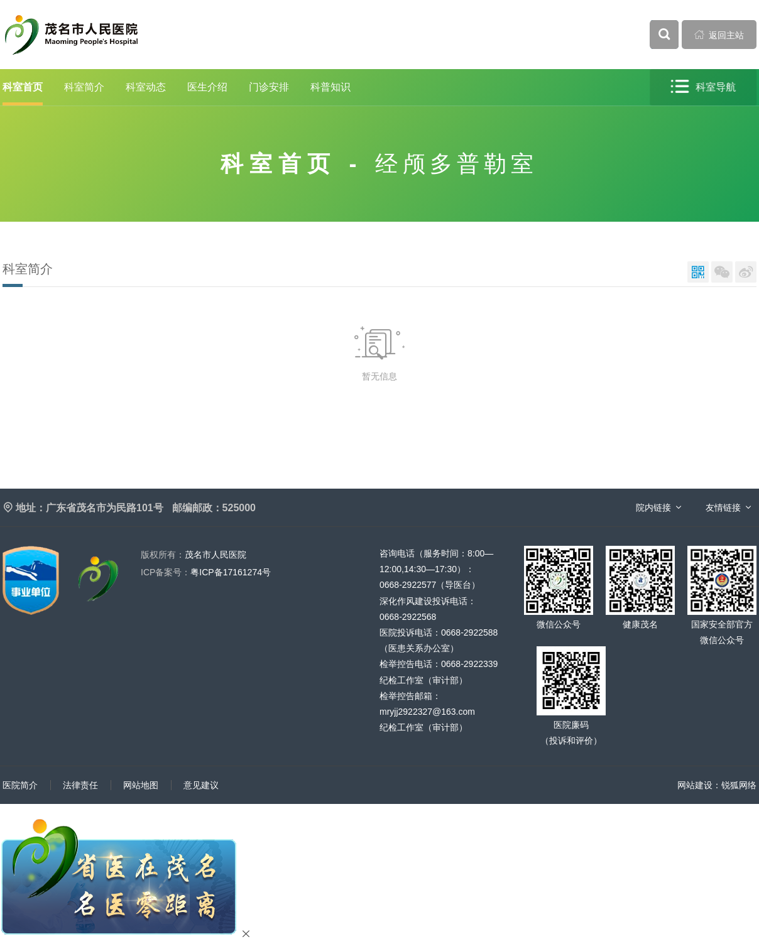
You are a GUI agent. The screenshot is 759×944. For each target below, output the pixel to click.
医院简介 (20, 785)
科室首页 (23, 87)
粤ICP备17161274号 (206, 572)
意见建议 (201, 785)
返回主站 (719, 34)
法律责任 (80, 785)
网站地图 (140, 785)
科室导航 (703, 87)
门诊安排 (269, 87)
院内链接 (653, 507)
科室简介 (84, 87)
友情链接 (723, 507)
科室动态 (146, 87)
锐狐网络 (738, 785)
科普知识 (330, 87)
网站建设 (695, 785)
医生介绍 (207, 87)
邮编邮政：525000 (214, 507)
